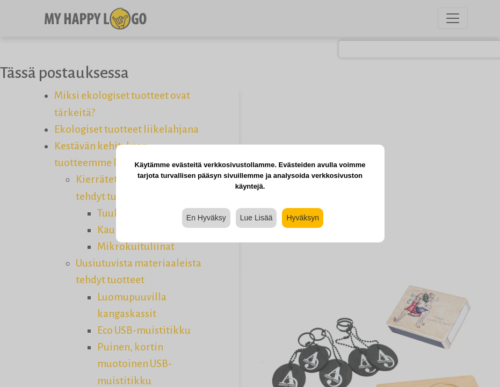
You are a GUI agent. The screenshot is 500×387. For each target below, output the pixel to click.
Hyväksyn (302, 217)
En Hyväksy (206, 217)
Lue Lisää (256, 217)
